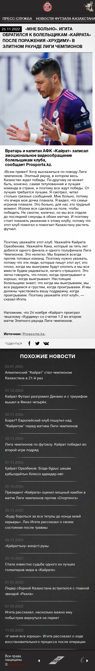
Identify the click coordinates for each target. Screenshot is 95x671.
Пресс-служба (17, 19)
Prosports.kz (33, 334)
